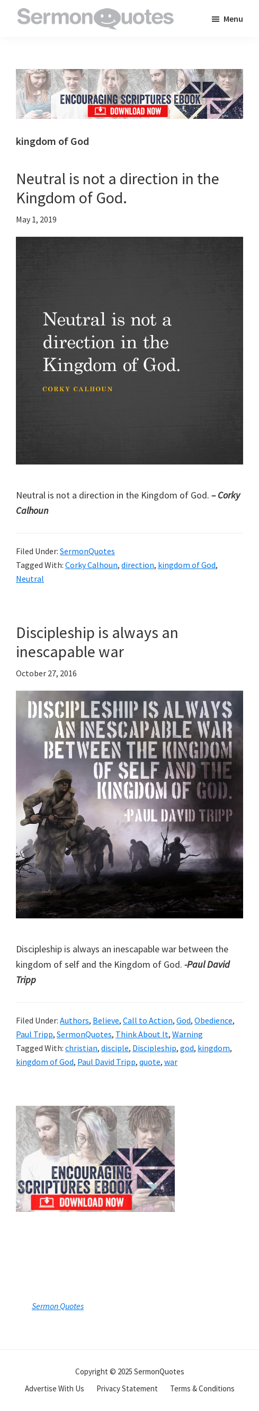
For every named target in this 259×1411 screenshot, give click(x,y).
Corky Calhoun (91, 565)
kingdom (214, 1048)
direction (137, 565)
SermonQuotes (87, 551)
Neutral (30, 578)
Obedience (213, 1020)
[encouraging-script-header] (129, 77)
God (183, 1020)
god (187, 1048)
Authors (74, 1020)
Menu (233, 18)
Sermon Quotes (58, 1306)
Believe (106, 1020)
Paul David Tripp (106, 1061)
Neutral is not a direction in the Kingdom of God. (117, 188)
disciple (115, 1048)
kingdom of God (187, 565)
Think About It (141, 1034)
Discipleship (154, 1048)
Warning (187, 1034)
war (170, 1061)
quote (149, 1061)
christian (81, 1048)
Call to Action (148, 1020)
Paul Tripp (34, 1034)
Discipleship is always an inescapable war (97, 641)
